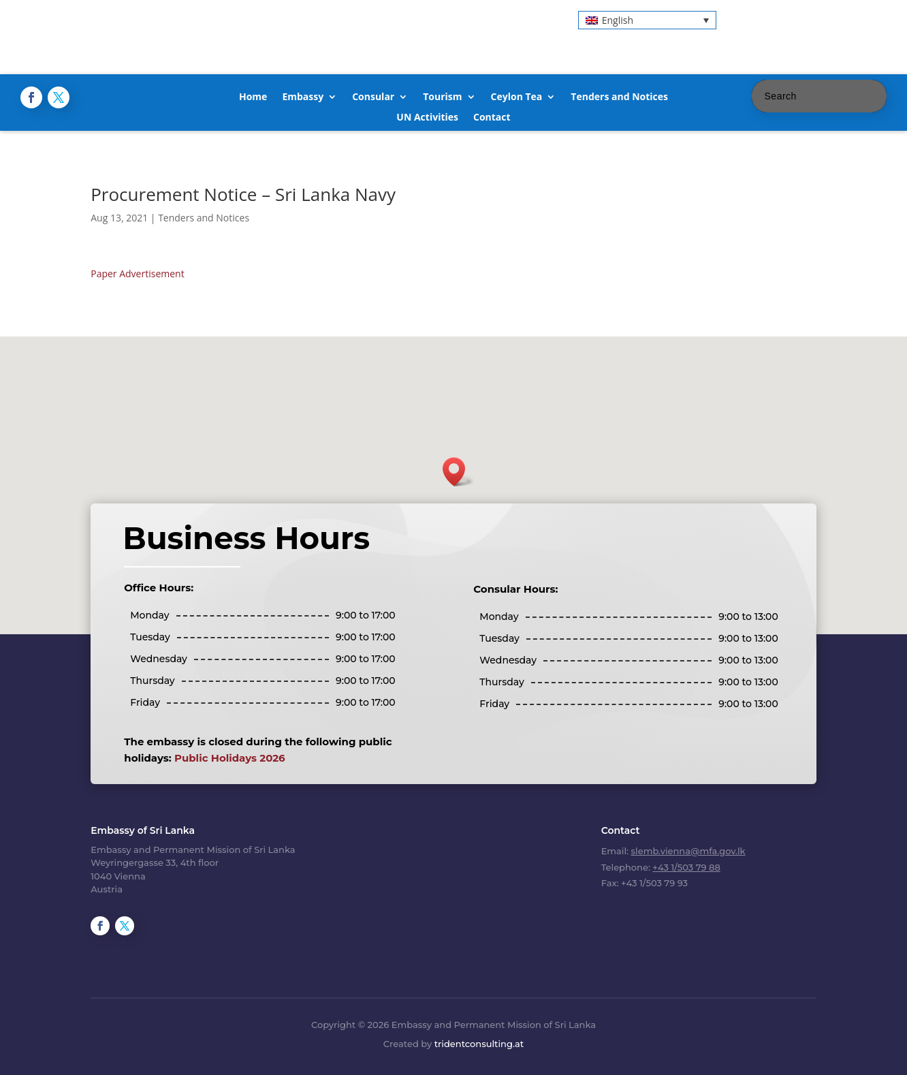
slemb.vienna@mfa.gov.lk (688, 850)
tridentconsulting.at (479, 1043)
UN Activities (427, 117)
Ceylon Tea (517, 97)
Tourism (442, 97)
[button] (647, 20)
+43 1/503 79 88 (686, 867)
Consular (373, 97)
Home (253, 97)
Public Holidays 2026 (229, 757)
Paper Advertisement (137, 273)
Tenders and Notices (619, 97)
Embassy (302, 97)
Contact (492, 117)
